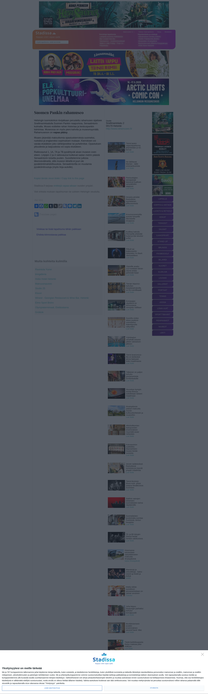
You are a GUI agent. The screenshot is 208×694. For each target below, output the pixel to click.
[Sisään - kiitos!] (203, 655)
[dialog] (104, 672)
